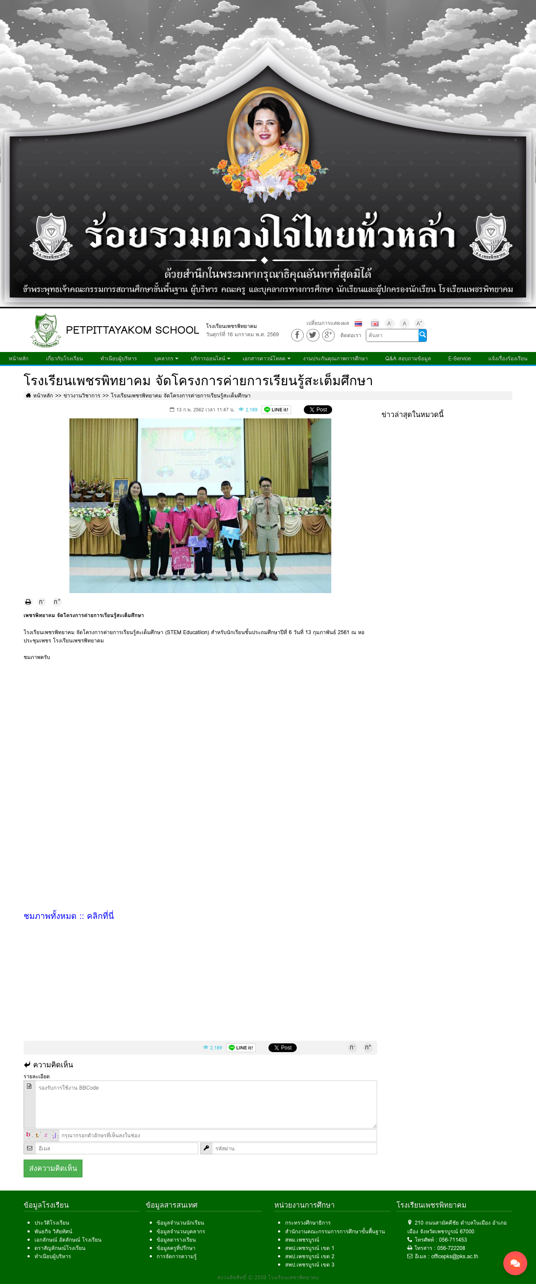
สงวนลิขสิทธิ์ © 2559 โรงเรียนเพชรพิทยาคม (268, 1277)
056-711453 (453, 1240)
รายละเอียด (37, 1076)
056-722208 (451, 1248)
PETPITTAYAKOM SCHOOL (132, 329)
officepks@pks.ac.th (454, 1256)
